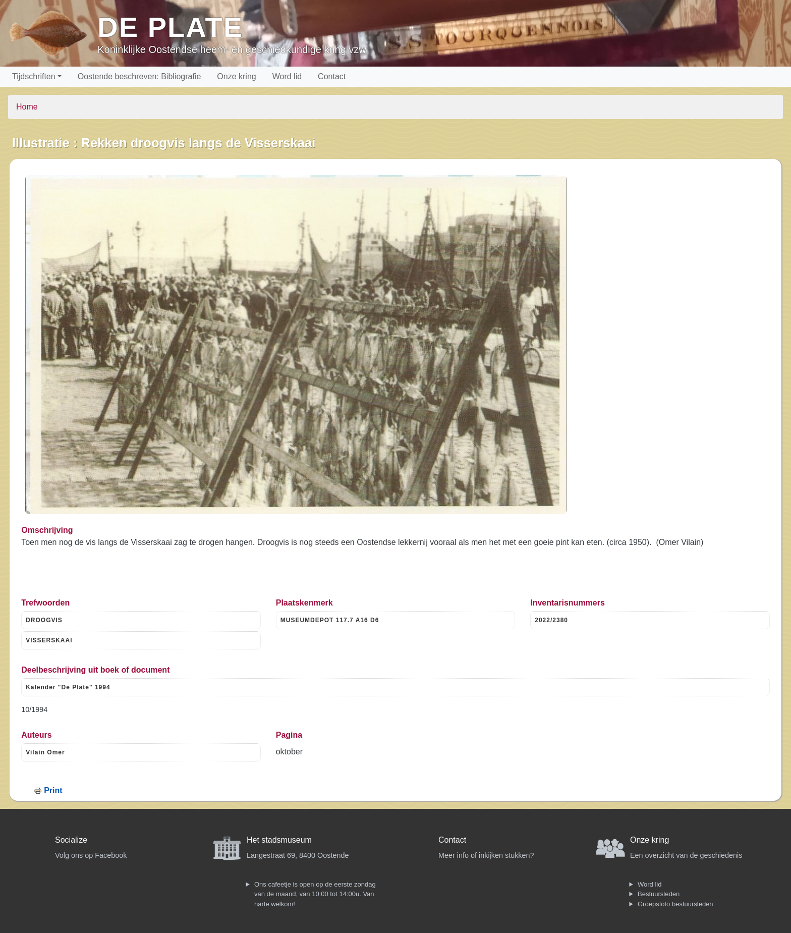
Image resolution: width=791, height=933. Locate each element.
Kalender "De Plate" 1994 (68, 687)
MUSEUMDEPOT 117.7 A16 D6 (329, 620)
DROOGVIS (44, 620)
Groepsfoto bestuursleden (675, 904)
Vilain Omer (45, 752)
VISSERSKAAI (49, 640)
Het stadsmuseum (279, 840)
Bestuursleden (659, 894)
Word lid (287, 76)
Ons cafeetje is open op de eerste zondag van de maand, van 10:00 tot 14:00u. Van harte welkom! (315, 894)
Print (53, 790)
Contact (332, 76)
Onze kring (236, 76)
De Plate (170, 27)
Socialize (71, 840)
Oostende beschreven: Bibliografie (139, 76)
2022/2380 (551, 620)
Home (27, 106)
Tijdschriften (33, 76)
